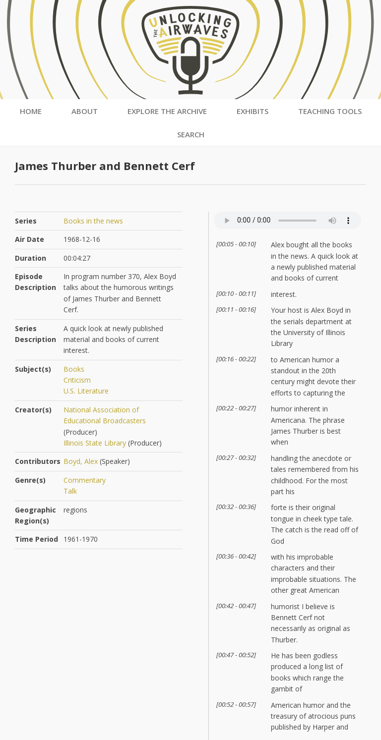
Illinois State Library (95, 443)
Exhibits (252, 111)
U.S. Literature (86, 391)
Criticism (77, 380)
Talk (70, 491)
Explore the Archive (167, 111)
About (84, 111)
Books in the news (93, 221)
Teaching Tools (330, 111)
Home (31, 111)
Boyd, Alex (81, 461)
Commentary (85, 480)
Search (190, 134)
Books (74, 369)
